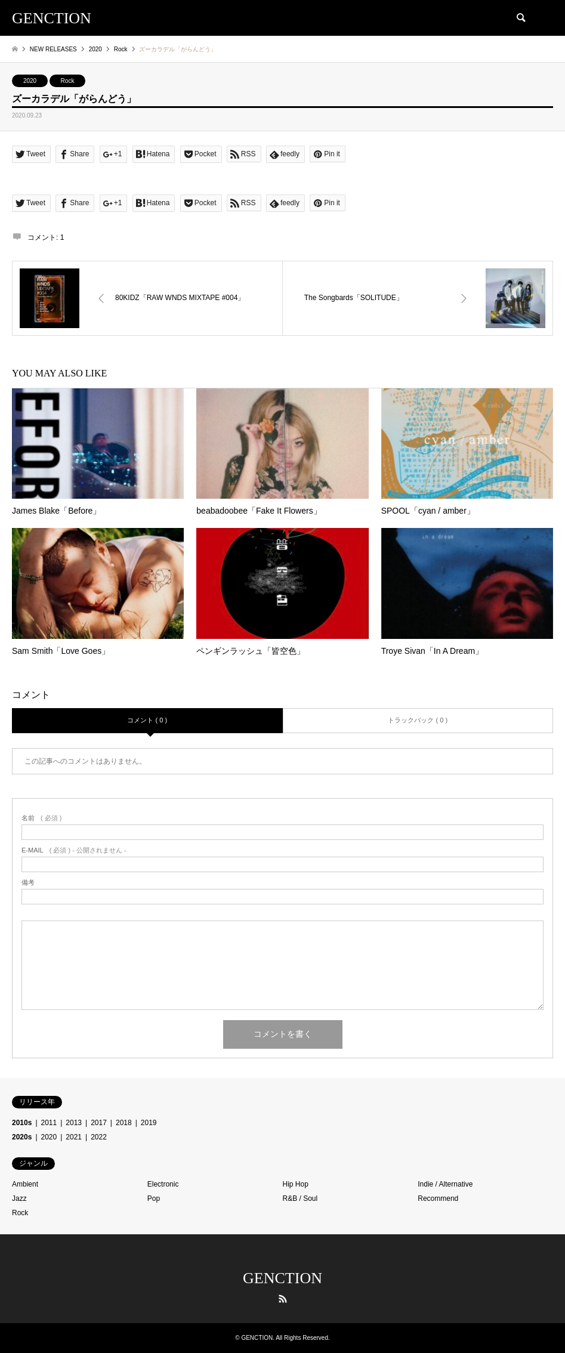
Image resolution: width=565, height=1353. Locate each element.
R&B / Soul (300, 1198)
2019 (149, 1123)
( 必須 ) (41, 818)
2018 (124, 1123)
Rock (68, 81)
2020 (29, 81)
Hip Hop (295, 1184)
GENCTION (282, 1278)
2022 (99, 1137)
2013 (74, 1123)
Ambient (25, 1184)
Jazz (19, 1198)
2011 (49, 1123)
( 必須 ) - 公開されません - (73, 850)
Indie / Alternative (445, 1184)
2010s (22, 1123)
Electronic (163, 1184)
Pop (153, 1198)
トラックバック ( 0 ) (417, 720)
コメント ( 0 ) (147, 720)
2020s (22, 1137)
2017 (99, 1123)
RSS (283, 1299)
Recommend (438, 1198)
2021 (74, 1137)
